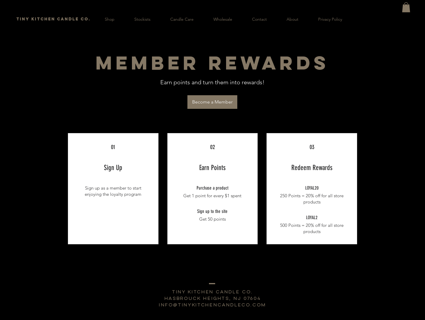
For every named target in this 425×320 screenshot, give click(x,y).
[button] (406, 7)
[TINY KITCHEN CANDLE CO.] (53, 19)
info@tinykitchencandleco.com (212, 305)
